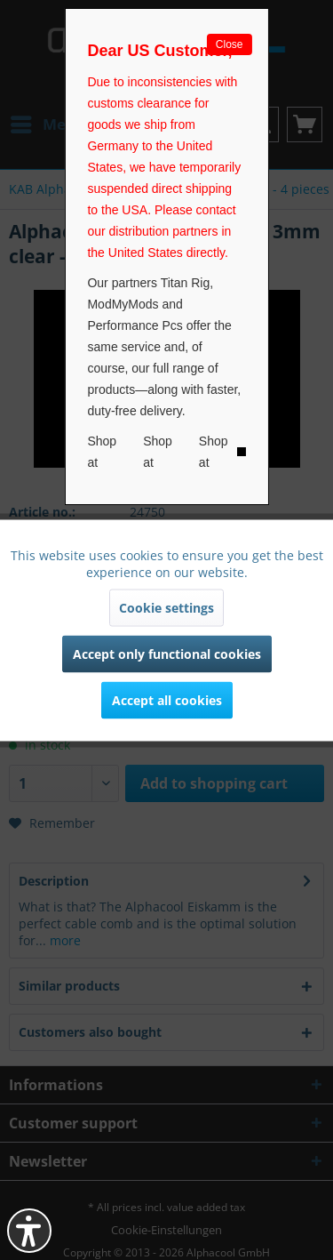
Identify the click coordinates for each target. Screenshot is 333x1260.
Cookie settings (166, 606)
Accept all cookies (167, 699)
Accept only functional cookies (167, 653)
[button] (29, 1230)
